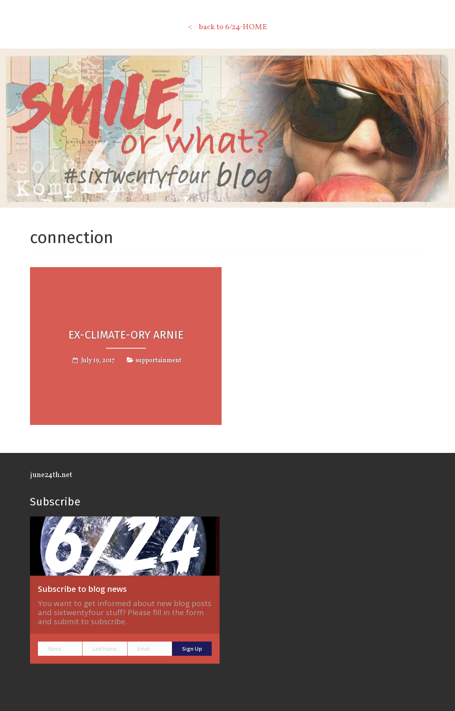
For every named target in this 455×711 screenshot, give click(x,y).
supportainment (158, 360)
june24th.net (51, 475)
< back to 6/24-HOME (227, 27)
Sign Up (192, 648)
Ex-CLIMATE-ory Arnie (126, 334)
